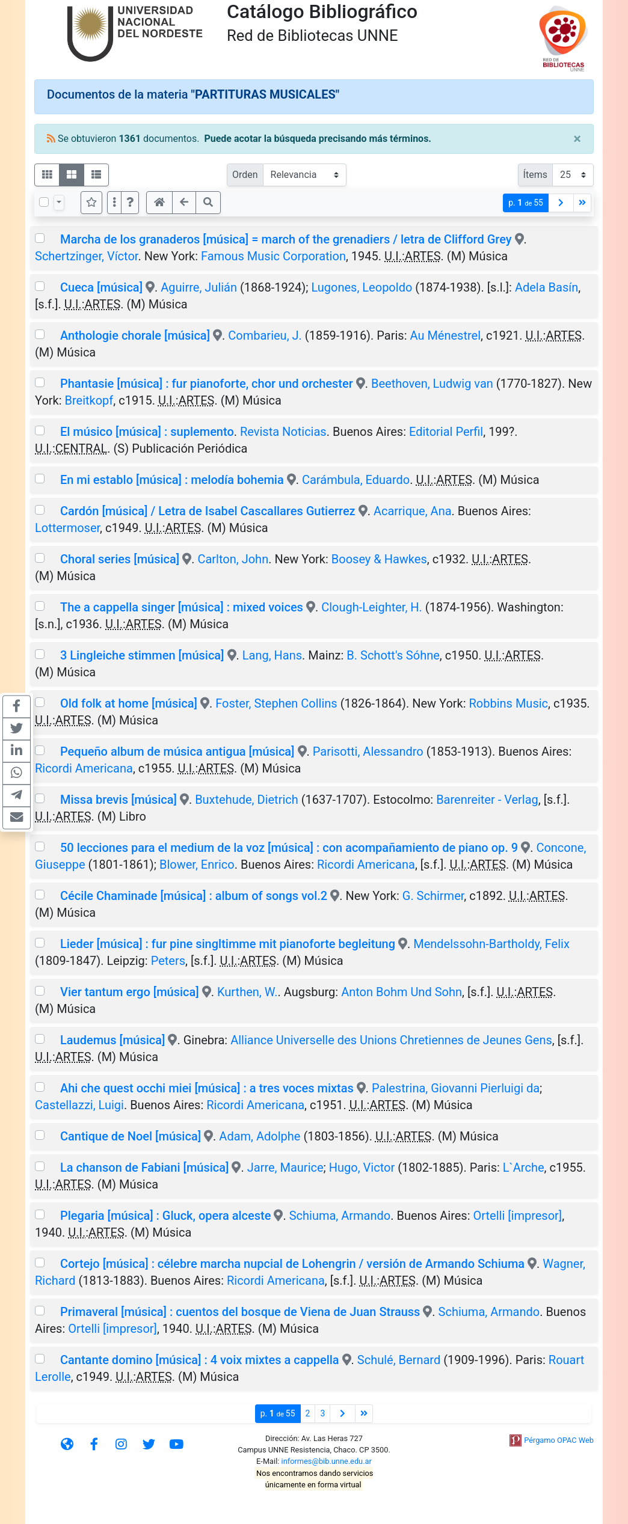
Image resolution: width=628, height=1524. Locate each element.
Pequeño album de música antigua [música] (177, 751)
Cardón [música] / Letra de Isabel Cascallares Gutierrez (208, 511)
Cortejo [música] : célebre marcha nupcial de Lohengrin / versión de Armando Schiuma (292, 1263)
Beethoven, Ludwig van (432, 383)
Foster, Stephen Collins (276, 703)
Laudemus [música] (112, 1040)
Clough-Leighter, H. (371, 607)
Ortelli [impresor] (517, 1215)
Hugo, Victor (362, 1167)
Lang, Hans (272, 655)
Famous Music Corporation (273, 256)
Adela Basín (546, 287)
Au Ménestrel (445, 335)
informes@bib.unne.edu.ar (327, 1461)
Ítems (535, 174)
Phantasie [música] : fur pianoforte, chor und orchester (206, 383)
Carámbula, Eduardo (356, 480)
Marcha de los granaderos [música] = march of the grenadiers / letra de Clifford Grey (286, 239)
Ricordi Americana (84, 768)
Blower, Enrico (197, 864)
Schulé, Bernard (398, 1360)
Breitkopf (89, 400)
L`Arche (523, 1167)
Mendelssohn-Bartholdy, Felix (491, 944)
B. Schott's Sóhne (393, 655)
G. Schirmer (433, 896)
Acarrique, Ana (413, 511)
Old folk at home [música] (128, 703)
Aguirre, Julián (199, 287)
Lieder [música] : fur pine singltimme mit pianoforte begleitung (227, 944)
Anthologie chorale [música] (135, 335)
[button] (130, 202)
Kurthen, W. (247, 992)
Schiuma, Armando (340, 1215)
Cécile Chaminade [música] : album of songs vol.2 (193, 896)
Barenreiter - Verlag (487, 799)
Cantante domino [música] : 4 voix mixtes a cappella (199, 1360)
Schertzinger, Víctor (86, 256)
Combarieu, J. (265, 335)
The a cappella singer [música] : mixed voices (181, 607)
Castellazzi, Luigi (79, 1105)
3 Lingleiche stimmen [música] (142, 655)
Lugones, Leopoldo (361, 287)
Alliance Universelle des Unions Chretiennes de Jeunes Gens (391, 1040)
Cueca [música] (101, 287)
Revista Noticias (283, 431)
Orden (245, 174)
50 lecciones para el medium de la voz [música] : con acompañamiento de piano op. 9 (289, 847)
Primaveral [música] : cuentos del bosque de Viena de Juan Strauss (240, 1312)
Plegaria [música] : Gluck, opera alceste (165, 1215)
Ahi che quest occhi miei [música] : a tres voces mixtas (207, 1088)
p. (525, 203)
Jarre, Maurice (285, 1167)
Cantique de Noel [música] (130, 1136)
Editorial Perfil (446, 431)
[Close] (577, 138)
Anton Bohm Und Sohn (401, 992)
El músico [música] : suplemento (147, 431)
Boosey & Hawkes (379, 559)
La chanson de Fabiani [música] (144, 1167)
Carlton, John (232, 559)
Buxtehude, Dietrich (246, 799)
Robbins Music (509, 703)
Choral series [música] (119, 559)
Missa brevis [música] (118, 799)
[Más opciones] (114, 202)
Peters (168, 960)
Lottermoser (67, 528)
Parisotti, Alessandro (368, 751)
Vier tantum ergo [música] (129, 992)
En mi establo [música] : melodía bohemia (172, 480)
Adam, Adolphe (259, 1136)
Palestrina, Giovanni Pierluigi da (456, 1088)
